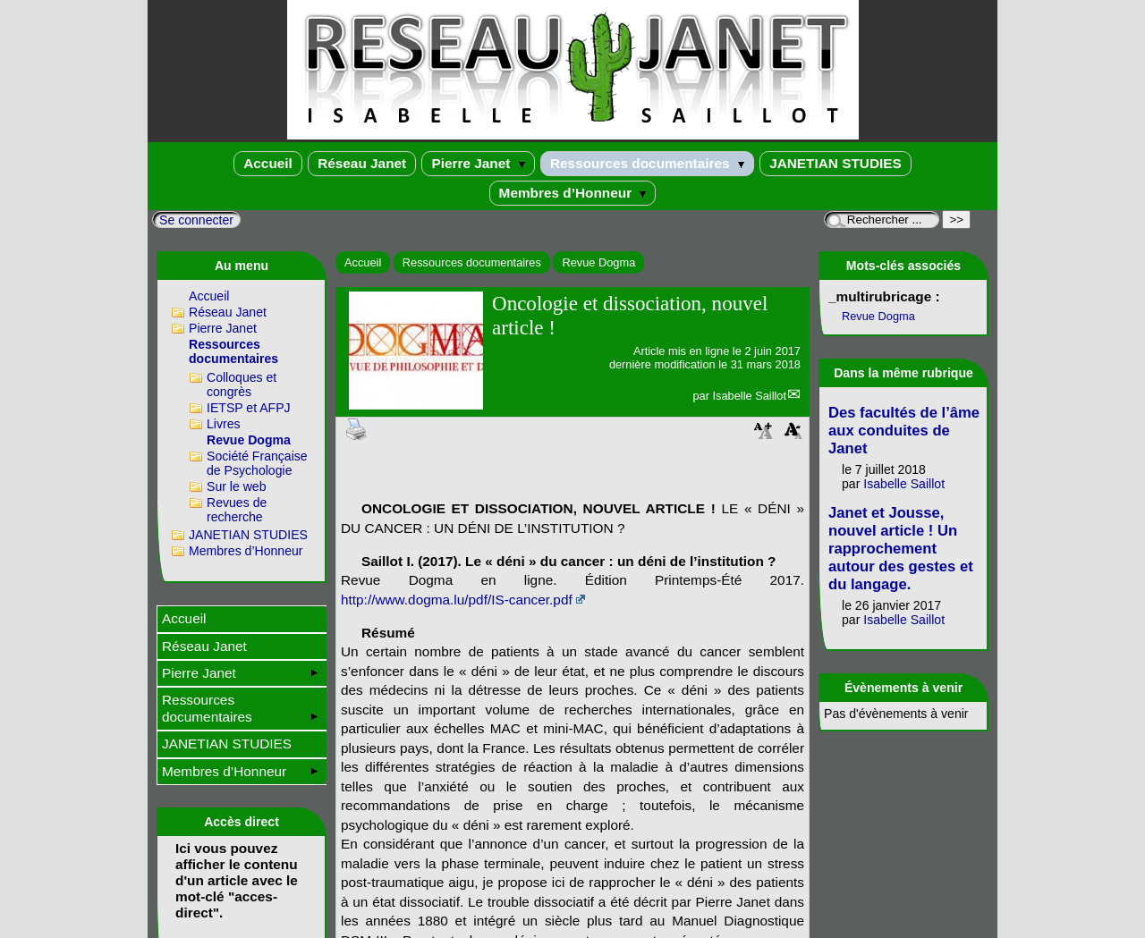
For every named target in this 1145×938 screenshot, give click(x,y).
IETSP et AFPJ (249, 408)
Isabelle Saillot (749, 395)
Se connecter (196, 220)
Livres (224, 424)
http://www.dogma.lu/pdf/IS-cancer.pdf (456, 599)
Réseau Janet (362, 163)
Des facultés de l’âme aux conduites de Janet (904, 430)
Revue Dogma (598, 262)
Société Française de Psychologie (257, 463)
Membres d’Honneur (573, 192)
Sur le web (237, 486)
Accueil (268, 163)
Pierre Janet (477, 163)
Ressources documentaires (647, 163)
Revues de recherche (237, 509)
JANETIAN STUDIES (835, 163)
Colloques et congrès (241, 384)
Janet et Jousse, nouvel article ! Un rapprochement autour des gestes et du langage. (900, 548)
